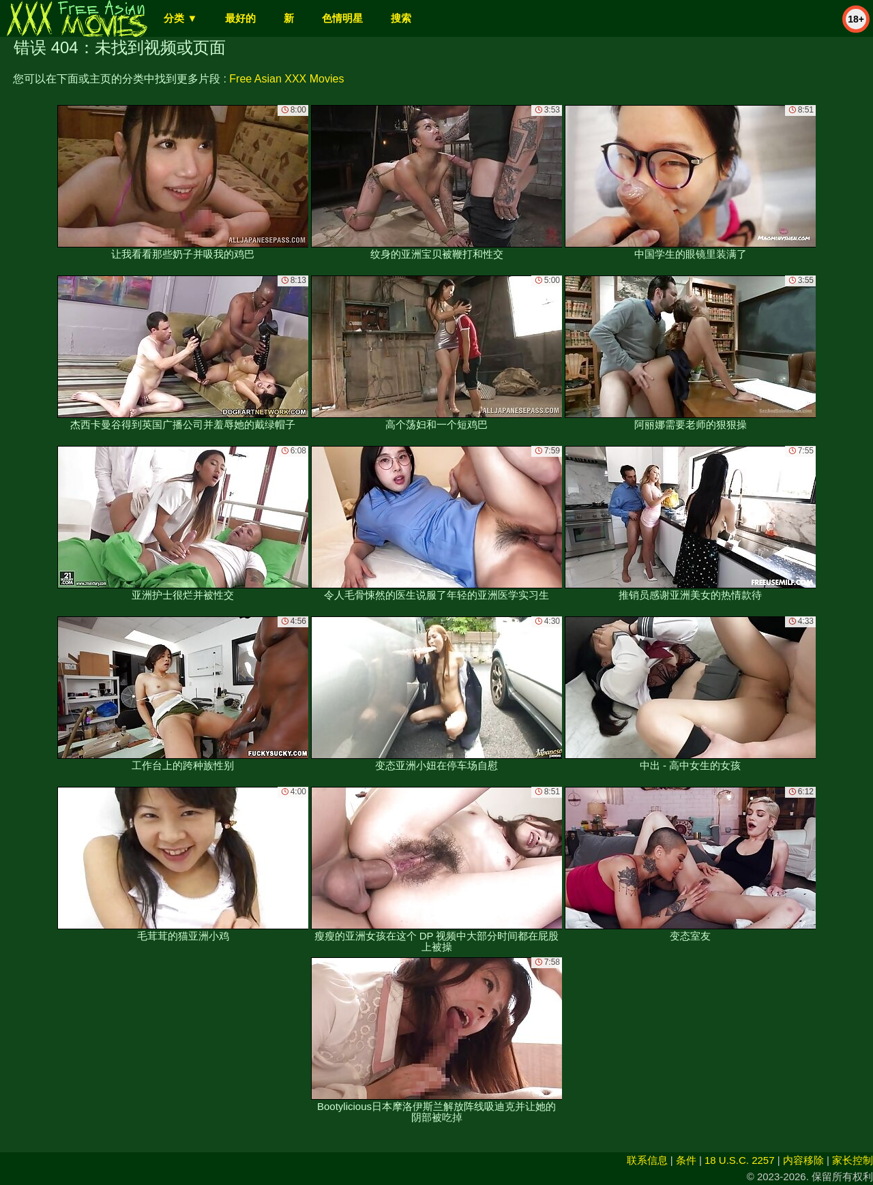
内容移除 (803, 1160)
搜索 (401, 18)
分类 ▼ (180, 18)
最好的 (240, 18)
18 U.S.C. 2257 (740, 1160)
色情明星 (342, 18)
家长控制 (852, 1160)
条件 (686, 1160)
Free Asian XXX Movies (286, 79)
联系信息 (647, 1160)
